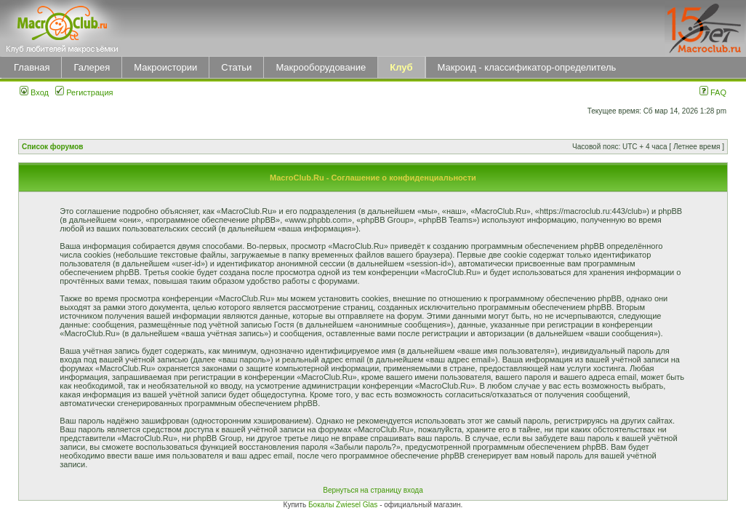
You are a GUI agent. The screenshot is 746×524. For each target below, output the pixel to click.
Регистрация (84, 92)
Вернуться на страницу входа (372, 490)
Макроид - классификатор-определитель (527, 67)
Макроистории (165, 67)
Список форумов (53, 147)
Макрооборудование (321, 67)
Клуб (401, 67)
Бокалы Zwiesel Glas (344, 505)
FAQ (712, 92)
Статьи (236, 67)
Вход (34, 92)
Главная (31, 67)
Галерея (91, 67)
